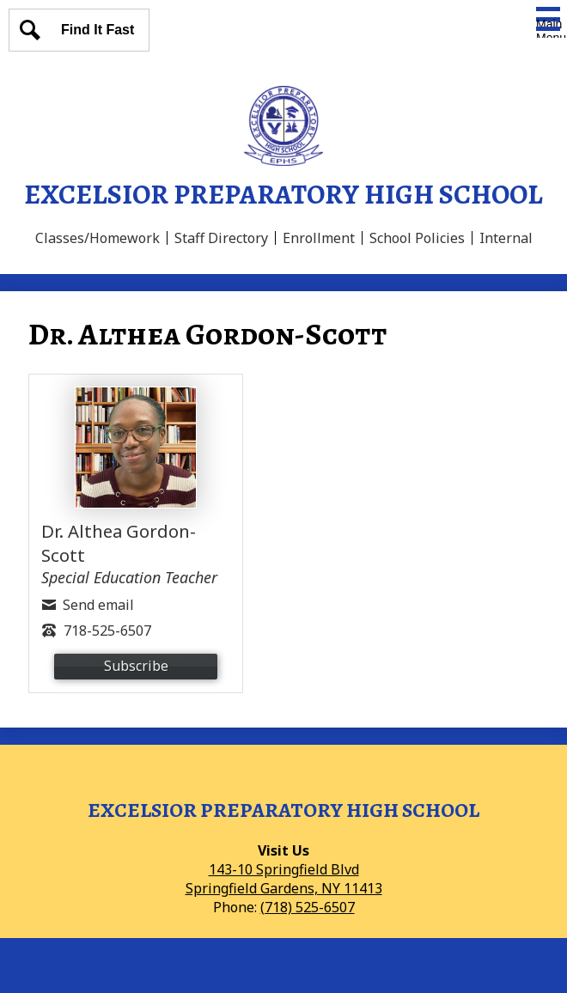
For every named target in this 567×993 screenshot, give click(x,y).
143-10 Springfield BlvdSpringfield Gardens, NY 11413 (284, 879)
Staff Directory (221, 237)
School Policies (417, 237)
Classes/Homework (97, 237)
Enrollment (319, 237)
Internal (506, 237)
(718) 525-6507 (307, 907)
